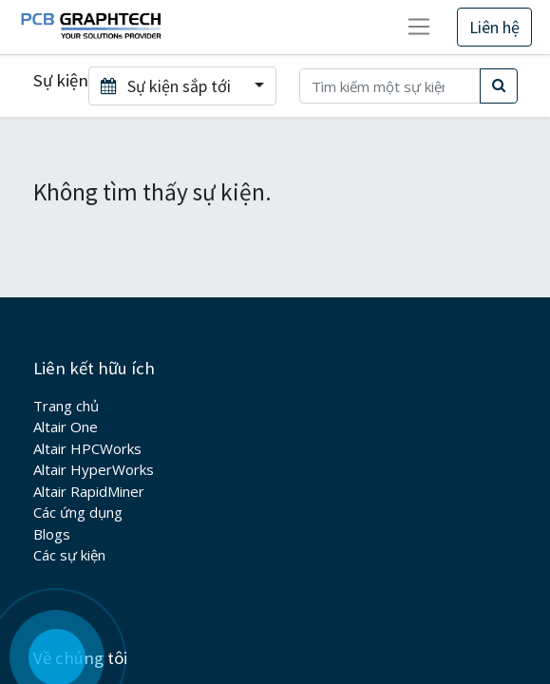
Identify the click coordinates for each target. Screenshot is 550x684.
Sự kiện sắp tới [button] (168, 86)
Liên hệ (494, 27)
